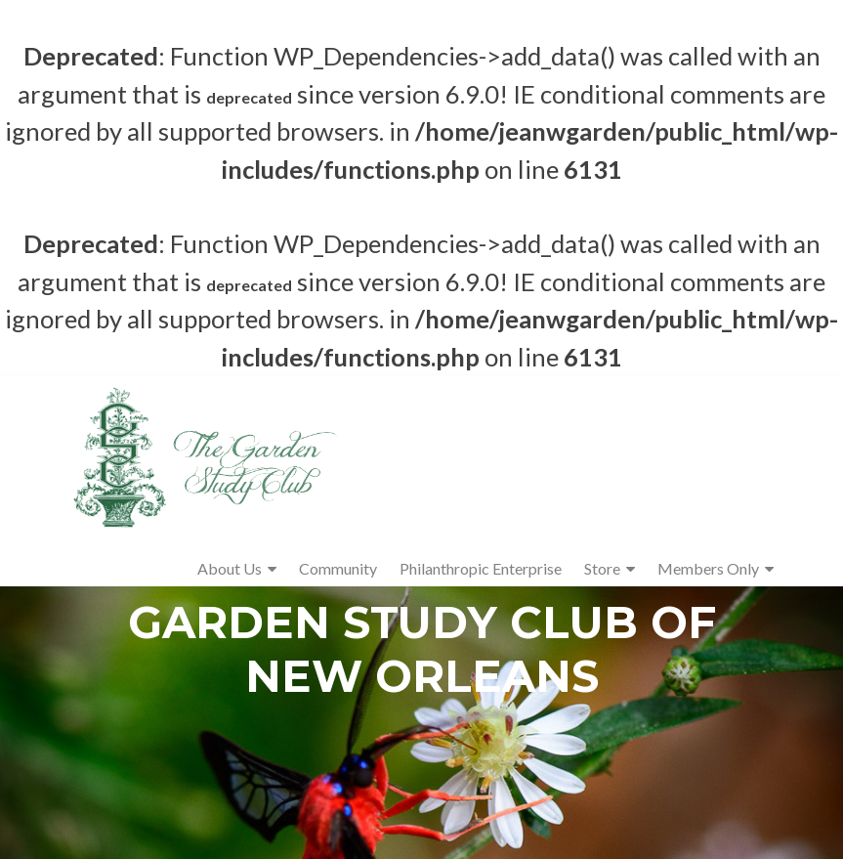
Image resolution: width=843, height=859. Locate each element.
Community (338, 568)
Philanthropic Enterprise (481, 568)
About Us (229, 568)
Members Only (708, 568)
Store (602, 568)
